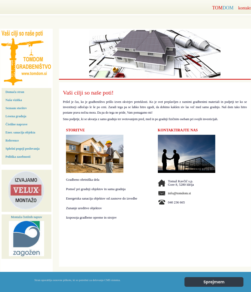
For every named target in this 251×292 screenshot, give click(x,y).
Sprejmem (214, 282)
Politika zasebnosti (18, 157)
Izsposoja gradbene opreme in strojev (91, 217)
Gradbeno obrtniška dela (82, 180)
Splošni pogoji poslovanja (22, 148)
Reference (12, 140)
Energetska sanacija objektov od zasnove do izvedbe (101, 198)
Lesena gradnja (15, 116)
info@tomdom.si (179, 193)
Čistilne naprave (16, 124)
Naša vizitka (13, 100)
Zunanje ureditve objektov (84, 208)
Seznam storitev (16, 108)
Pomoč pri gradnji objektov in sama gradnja (96, 189)
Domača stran (14, 92)
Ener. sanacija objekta (20, 132)
